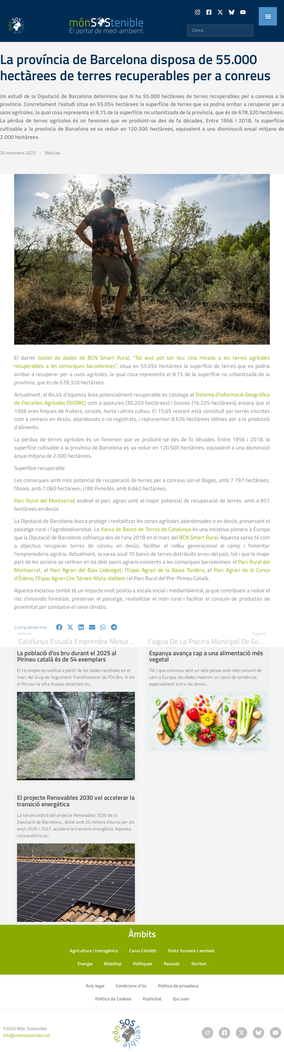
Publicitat (152, 998)
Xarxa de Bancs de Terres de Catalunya (146, 529)
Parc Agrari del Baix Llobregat (86, 570)
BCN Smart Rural (198, 537)
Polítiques (142, 963)
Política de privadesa (178, 985)
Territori (199, 963)
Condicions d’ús (131, 985)
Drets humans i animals (191, 950)
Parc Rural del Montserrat (44, 500)
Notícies (52, 152)
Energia (85, 963)
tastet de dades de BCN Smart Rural (83, 357)
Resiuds (172, 963)
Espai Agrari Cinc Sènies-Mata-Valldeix (81, 578)
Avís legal (95, 985)
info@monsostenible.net (26, 1035)
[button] (268, 16)
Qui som (181, 998)
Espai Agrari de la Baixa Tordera (165, 570)
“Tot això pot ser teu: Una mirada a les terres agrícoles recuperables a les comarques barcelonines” (142, 361)
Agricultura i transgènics (94, 950)
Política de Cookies (113, 998)
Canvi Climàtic (143, 950)
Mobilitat (113, 963)
